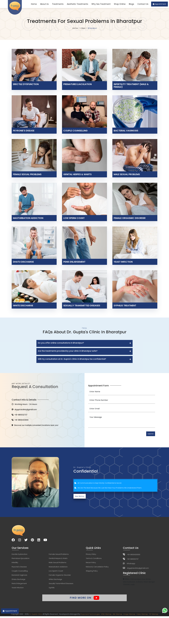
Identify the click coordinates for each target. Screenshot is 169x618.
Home (34, 4)
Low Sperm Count (56, 572)
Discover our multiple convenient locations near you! (36, 426)
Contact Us (142, 4)
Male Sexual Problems (57, 563)
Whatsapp (131, 564)
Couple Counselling (20, 572)
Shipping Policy (92, 572)
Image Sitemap (129, 616)
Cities (83, 28)
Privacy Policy (91, 555)
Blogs (131, 4)
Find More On (84, 599)
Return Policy (91, 563)
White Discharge (55, 580)
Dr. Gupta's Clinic (34, 616)
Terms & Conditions (94, 559)
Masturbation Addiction (58, 568)
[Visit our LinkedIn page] (38, 541)
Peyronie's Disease (19, 568)
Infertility (15, 563)
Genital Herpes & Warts (58, 559)
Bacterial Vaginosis (19, 576)
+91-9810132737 (20, 415)
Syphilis (51, 589)
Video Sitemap (143, 616)
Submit (150, 434)
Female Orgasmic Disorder (60, 576)
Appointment (159, 4)
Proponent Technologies (89, 616)
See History (80, 496)
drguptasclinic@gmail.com (25, 409)
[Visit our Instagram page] (19, 541)
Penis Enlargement (19, 585)
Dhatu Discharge (18, 580)
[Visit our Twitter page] (26, 541)
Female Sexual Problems (59, 555)
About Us (44, 4)
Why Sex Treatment (101, 4)
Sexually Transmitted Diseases (61, 585)
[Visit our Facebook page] (13, 541)
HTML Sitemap (105, 616)
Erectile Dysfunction (19, 555)
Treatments (57, 4)
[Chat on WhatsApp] (165, 610)
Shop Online (120, 4)
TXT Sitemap (155, 616)
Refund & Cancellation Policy (97, 568)
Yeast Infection (18, 589)
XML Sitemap (117, 616)
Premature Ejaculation (20, 559)
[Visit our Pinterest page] (32, 541)
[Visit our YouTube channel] (45, 541)
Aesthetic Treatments (77, 4)
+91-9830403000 (20, 420)
